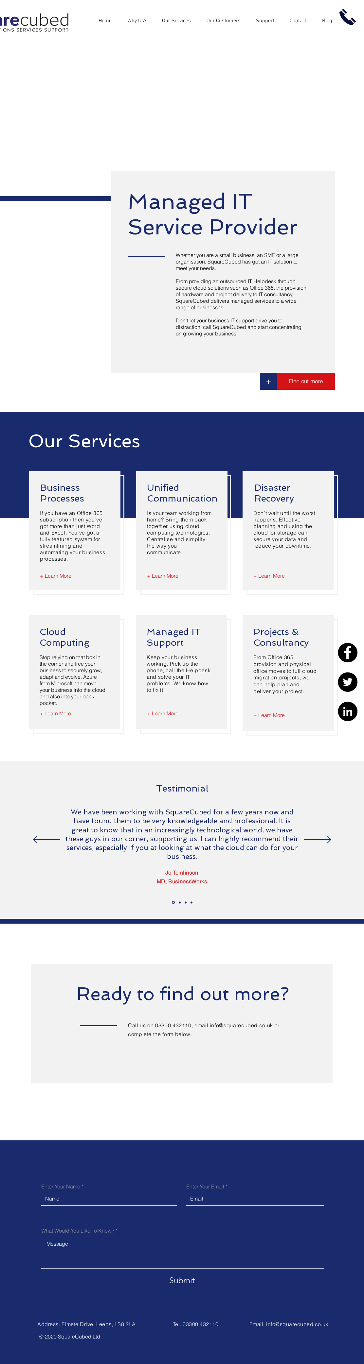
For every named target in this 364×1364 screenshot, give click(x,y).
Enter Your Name (60, 1186)
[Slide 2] (180, 902)
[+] (268, 381)
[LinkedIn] (347, 711)
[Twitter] (347, 682)
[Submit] (182, 1280)
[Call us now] (347, 17)
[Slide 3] (186, 902)
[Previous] (46, 840)
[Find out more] (306, 381)
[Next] (317, 840)
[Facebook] (347, 652)
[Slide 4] (191, 902)
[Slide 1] (173, 902)
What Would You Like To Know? (77, 1230)
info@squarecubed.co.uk (241, 1025)
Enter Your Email (205, 1186)
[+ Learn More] (55, 576)
